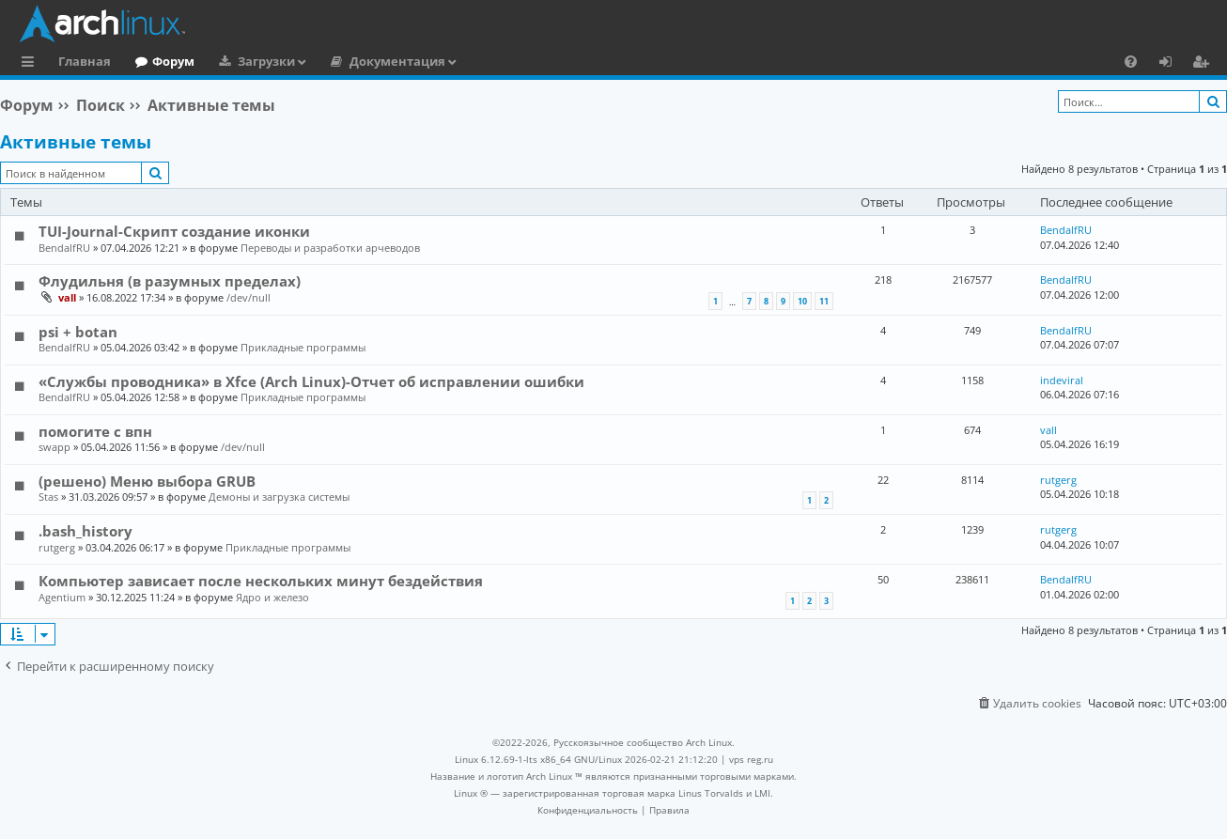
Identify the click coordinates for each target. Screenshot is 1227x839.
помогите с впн (95, 431)
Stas (48, 496)
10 (802, 301)
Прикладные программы (303, 347)
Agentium (62, 597)
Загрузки (266, 61)
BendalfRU (64, 248)
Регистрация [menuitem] (1204, 64)
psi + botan (78, 331)
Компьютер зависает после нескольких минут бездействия (261, 580)
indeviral (1061, 380)
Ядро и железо (272, 597)
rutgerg (1058, 480)
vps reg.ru (751, 759)
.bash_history (85, 530)
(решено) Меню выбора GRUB (147, 481)
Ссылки (31, 64)
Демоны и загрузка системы (279, 496)
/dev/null (248, 297)
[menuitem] (1130, 61)
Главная (84, 61)
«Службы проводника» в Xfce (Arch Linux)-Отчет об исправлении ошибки (311, 381)
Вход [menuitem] (1172, 64)
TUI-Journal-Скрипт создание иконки (174, 231)
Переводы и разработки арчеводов (330, 248)
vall (67, 297)
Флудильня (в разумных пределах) (170, 281)
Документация (397, 61)
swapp (54, 447)
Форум (173, 61)
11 (824, 301)
